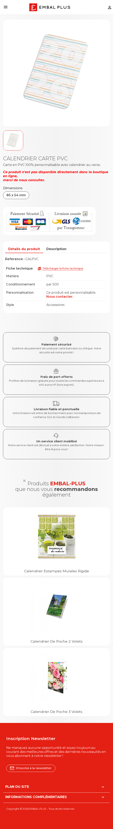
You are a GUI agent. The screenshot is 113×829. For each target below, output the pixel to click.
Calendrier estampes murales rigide (56, 571)
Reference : (15, 259)
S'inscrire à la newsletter (31, 768)
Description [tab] (56, 249)
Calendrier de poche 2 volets (57, 641)
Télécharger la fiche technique (60, 269)
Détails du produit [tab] (24, 249)
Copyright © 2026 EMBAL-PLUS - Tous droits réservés (40, 808)
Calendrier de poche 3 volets (56, 711)
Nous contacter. (59, 296)
